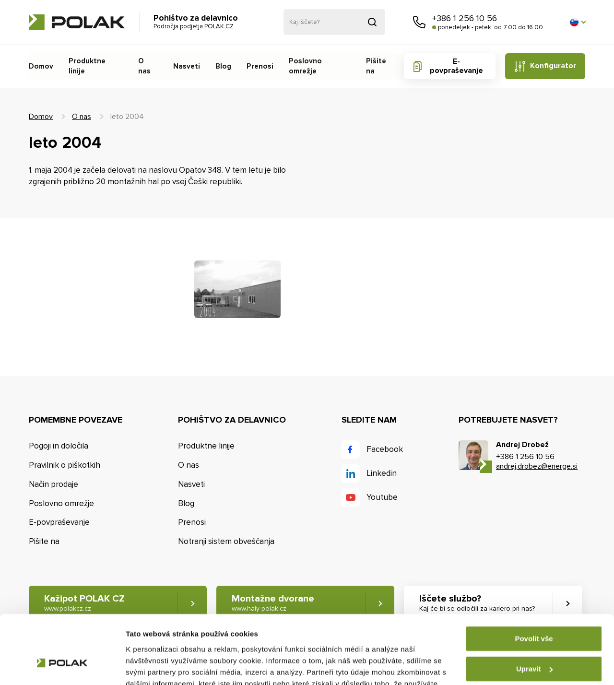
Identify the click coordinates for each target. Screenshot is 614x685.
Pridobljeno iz (372, 22)
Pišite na (375, 66)
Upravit (534, 613)
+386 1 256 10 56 (464, 18)
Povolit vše (534, 583)
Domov (40, 66)
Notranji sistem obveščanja (226, 541)
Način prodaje (53, 484)
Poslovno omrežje (315, 66)
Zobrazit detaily (152, 666)
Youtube (382, 497)
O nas (147, 66)
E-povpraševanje (455, 66)
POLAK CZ (77, 22)
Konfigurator (553, 66)
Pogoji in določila (58, 446)
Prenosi (257, 66)
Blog (221, 66)
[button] (577, 22)
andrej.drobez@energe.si (537, 466)
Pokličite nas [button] (419, 22)
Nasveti (185, 66)
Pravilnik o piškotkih (64, 465)
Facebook (384, 449)
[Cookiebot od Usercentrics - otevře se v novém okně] (62, 666)
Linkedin (381, 473)
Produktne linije (95, 66)
